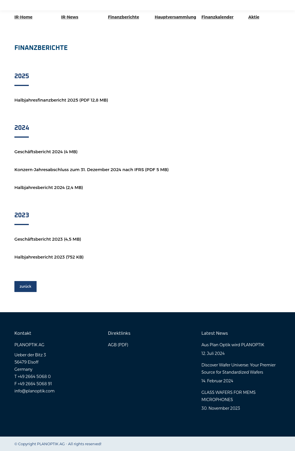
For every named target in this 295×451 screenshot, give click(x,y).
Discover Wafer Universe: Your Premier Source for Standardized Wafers (238, 368)
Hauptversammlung (175, 17)
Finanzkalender (217, 17)
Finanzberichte (123, 17)
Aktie (254, 17)
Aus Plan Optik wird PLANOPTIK (232, 344)
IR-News (69, 17)
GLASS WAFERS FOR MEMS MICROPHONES (228, 396)
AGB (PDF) (118, 344)
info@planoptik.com (34, 391)
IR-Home (23, 17)
